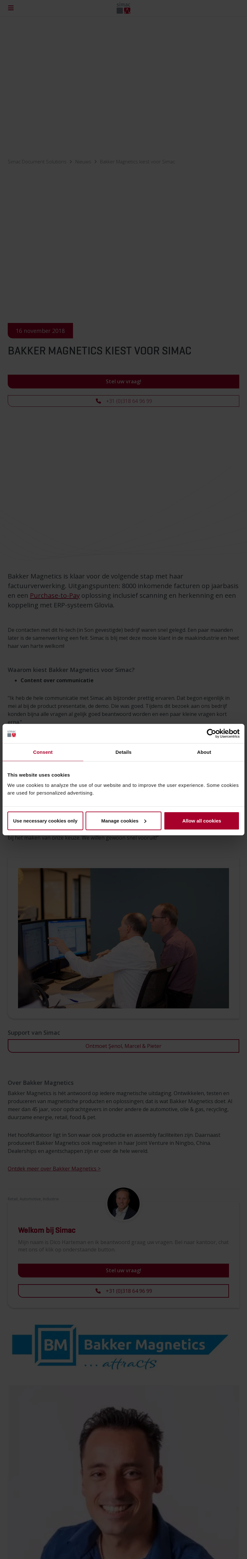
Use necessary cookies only (45, 820)
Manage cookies (123, 820)
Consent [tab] (43, 752)
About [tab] (204, 752)
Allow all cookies (201, 820)
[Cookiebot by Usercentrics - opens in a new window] (211, 733)
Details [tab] (123, 752)
